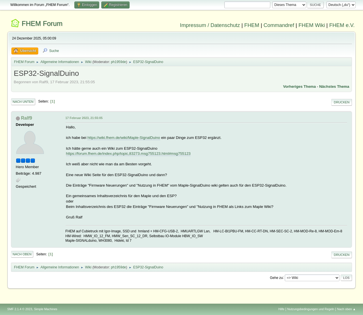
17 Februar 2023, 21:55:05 (84, 118)
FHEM (251, 25)
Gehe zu (276, 277)
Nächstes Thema (334, 86)
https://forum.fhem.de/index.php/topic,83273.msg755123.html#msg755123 (128, 153)
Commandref (278, 25)
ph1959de (118, 62)
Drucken (341, 102)
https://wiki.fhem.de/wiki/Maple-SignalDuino (123, 137)
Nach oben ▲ (346, 309)
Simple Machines (45, 309)
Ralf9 (26, 118)
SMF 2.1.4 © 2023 (19, 309)
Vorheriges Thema (299, 86)
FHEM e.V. (342, 25)
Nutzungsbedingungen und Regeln (310, 309)
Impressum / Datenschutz (210, 25)
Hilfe (281, 309)
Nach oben (22, 254)
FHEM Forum (42, 23)
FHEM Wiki (311, 25)
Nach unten (23, 101)
